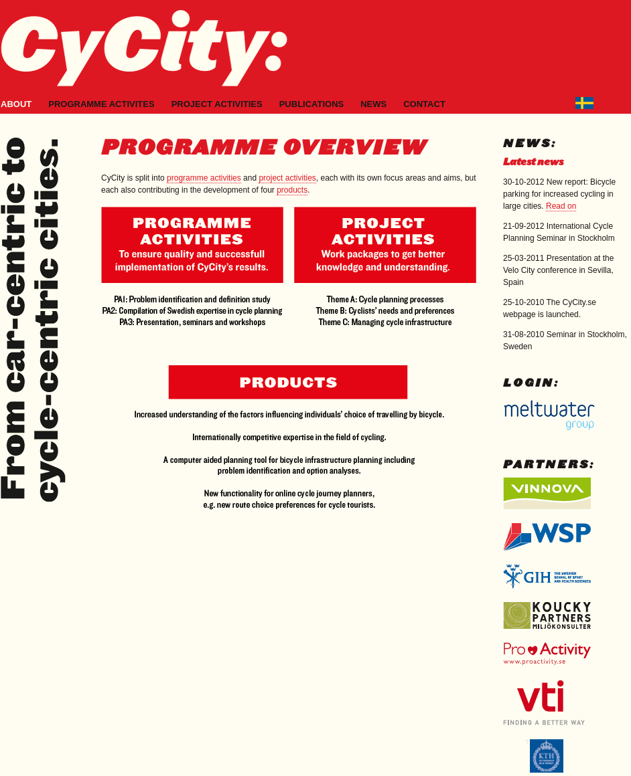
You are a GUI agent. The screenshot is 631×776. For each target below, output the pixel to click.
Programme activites (101, 104)
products (292, 190)
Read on (561, 206)
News (373, 104)
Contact (424, 104)
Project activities (217, 104)
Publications (311, 104)
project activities (287, 178)
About (16, 104)
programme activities (204, 178)
